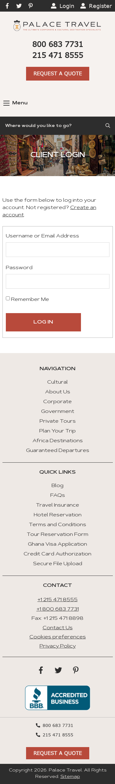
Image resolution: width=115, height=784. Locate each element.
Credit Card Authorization (57, 554)
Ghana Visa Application (57, 544)
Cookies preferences (57, 637)
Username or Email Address (42, 236)
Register (100, 5)
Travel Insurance (57, 505)
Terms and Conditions (57, 524)
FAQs (57, 495)
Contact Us (58, 628)
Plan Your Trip (57, 431)
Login (66, 5)
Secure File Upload (57, 564)
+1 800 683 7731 (57, 609)
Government (57, 411)
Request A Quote (57, 73)
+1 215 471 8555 (57, 600)
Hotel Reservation (58, 515)
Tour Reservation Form (57, 534)
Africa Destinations (58, 441)
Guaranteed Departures (57, 450)
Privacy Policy (58, 646)
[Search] (57, 126)
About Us (57, 392)
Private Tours (58, 421)
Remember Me (27, 299)
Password (19, 268)
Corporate (57, 401)
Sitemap (70, 777)
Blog (57, 485)
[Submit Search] (108, 126)
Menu (15, 103)
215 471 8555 (57, 55)
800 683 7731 (57, 44)
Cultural (57, 382)
